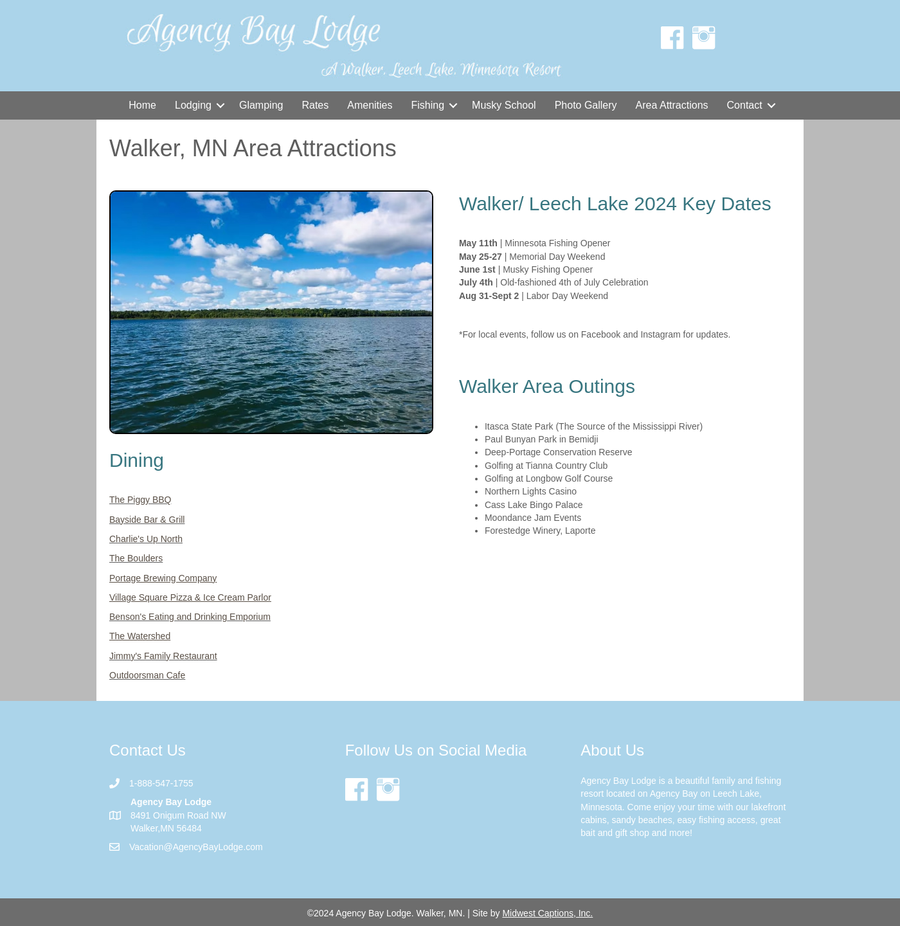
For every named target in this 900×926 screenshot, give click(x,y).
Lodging (193, 105)
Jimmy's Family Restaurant (163, 656)
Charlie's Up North (146, 539)
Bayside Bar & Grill (146, 519)
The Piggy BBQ (140, 500)
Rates (315, 105)
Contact (744, 105)
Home (142, 105)
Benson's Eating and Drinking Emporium (190, 617)
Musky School (504, 105)
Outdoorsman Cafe (147, 675)
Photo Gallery (586, 105)
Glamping (261, 105)
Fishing (427, 105)
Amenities (369, 105)
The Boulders (136, 558)
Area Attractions (672, 105)
